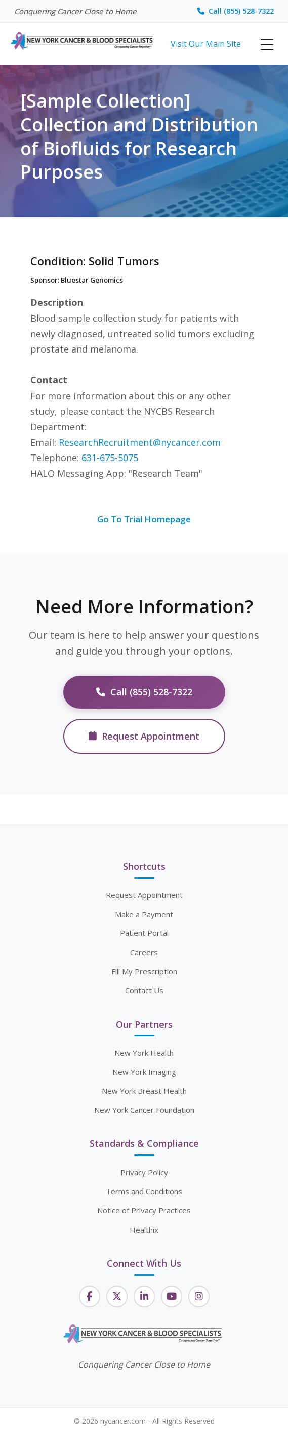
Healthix (144, 1229)
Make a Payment (144, 914)
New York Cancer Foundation (144, 1110)
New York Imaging (144, 1072)
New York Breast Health (144, 1091)
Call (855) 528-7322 (235, 11)
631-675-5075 (109, 457)
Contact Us (144, 990)
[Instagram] (199, 1296)
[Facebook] (89, 1296)
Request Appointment (144, 736)
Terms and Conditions (144, 1191)
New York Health (144, 1052)
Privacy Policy (144, 1172)
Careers (144, 952)
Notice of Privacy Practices (144, 1210)
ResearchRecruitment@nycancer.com (140, 442)
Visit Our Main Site (206, 43)
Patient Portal (144, 933)
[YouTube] (171, 1296)
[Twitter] (117, 1296)
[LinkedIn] (144, 1296)
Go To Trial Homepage (144, 519)
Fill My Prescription (144, 971)
